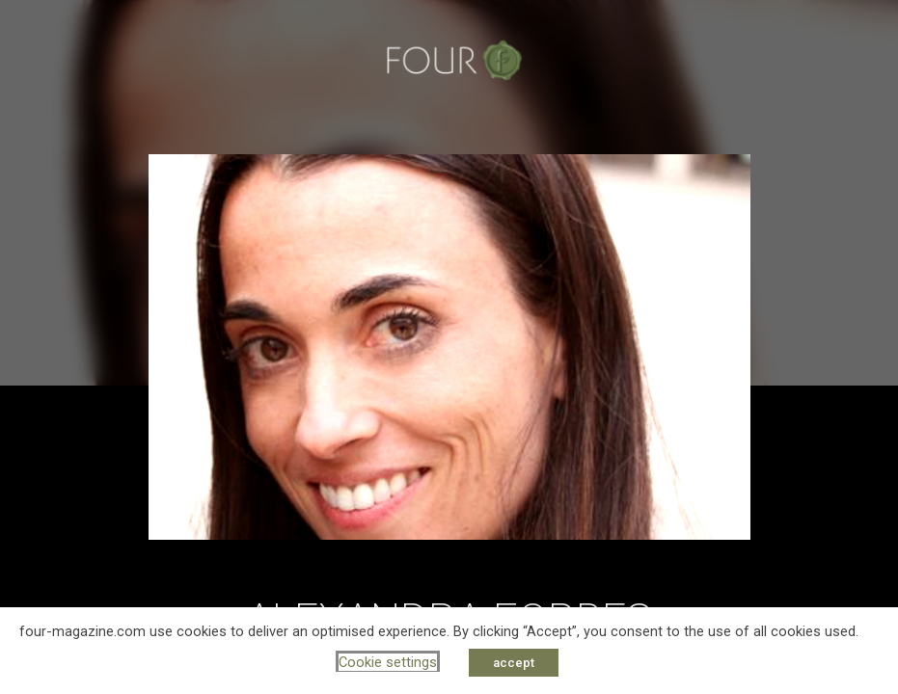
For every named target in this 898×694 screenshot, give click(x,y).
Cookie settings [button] (388, 662)
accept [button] (513, 662)
